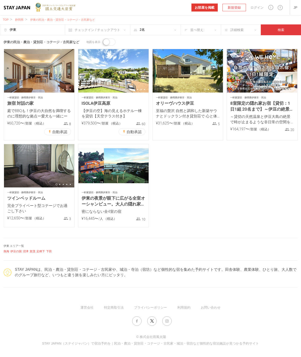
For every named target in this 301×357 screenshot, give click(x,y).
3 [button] (63, 89)
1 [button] (56, 89)
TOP (5, 19)
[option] (39, 71)
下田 (49, 251)
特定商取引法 (114, 307)
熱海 (6, 251)
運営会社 (87, 307)
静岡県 (19, 19)
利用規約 (183, 307)
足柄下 (40, 251)
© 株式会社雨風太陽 (151, 337)
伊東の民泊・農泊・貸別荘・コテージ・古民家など (62, 19)
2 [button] (59, 89)
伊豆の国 (16, 251)
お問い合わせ (211, 307)
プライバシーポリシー (150, 307)
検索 (281, 30)
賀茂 (32, 251)
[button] (271, 7)
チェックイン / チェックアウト (97, 30)
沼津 (25, 251)
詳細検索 (237, 30)
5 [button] (70, 89)
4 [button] (66, 89)
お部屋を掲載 (204, 7)
